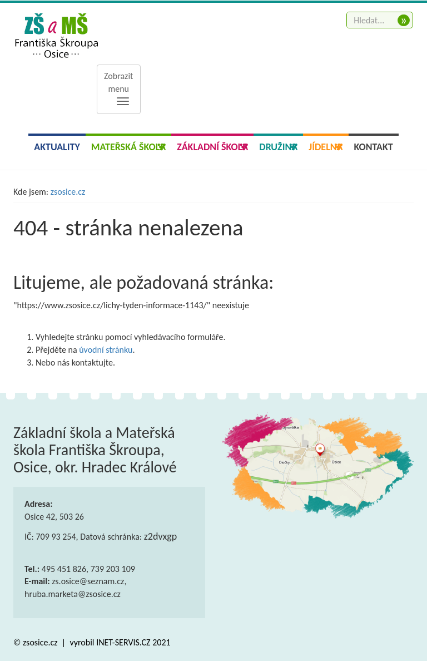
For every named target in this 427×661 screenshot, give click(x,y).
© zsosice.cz (36, 642)
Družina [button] (278, 147)
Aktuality (57, 147)
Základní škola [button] (212, 147)
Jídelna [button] (325, 147)
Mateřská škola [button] (128, 147)
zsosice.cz (68, 191)
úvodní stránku (105, 349)
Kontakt (373, 147)
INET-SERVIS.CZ (123, 642)
